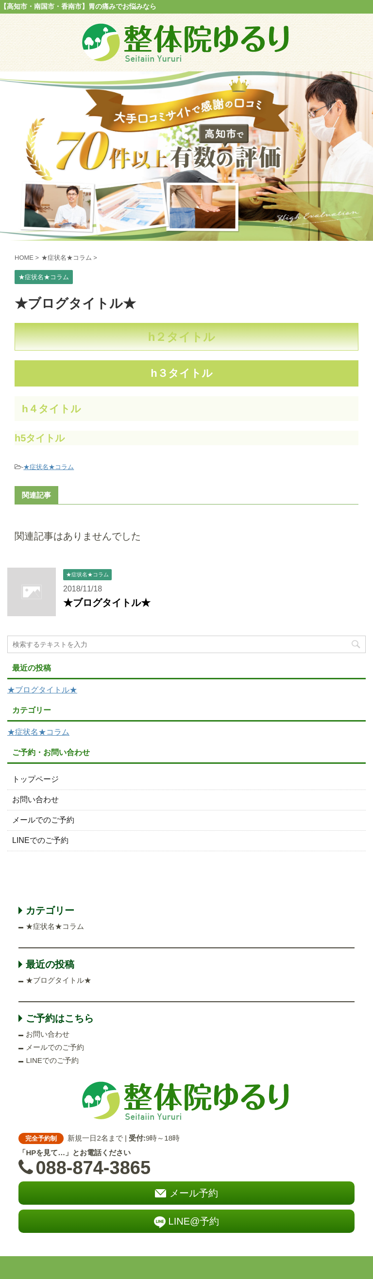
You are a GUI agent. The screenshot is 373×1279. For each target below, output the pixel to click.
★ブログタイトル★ (107, 602)
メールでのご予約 (43, 820)
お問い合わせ (35, 799)
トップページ (35, 779)
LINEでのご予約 (40, 840)
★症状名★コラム (48, 467)
